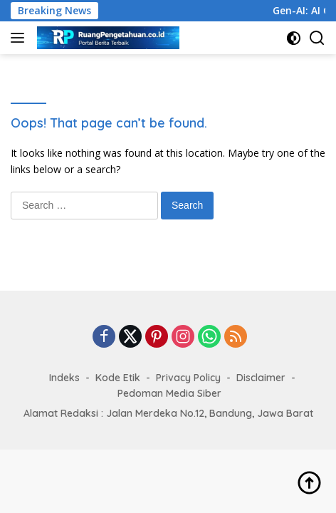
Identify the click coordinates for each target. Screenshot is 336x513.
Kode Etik (117, 377)
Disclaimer (260, 377)
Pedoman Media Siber (169, 393)
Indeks (64, 377)
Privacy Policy (188, 377)
